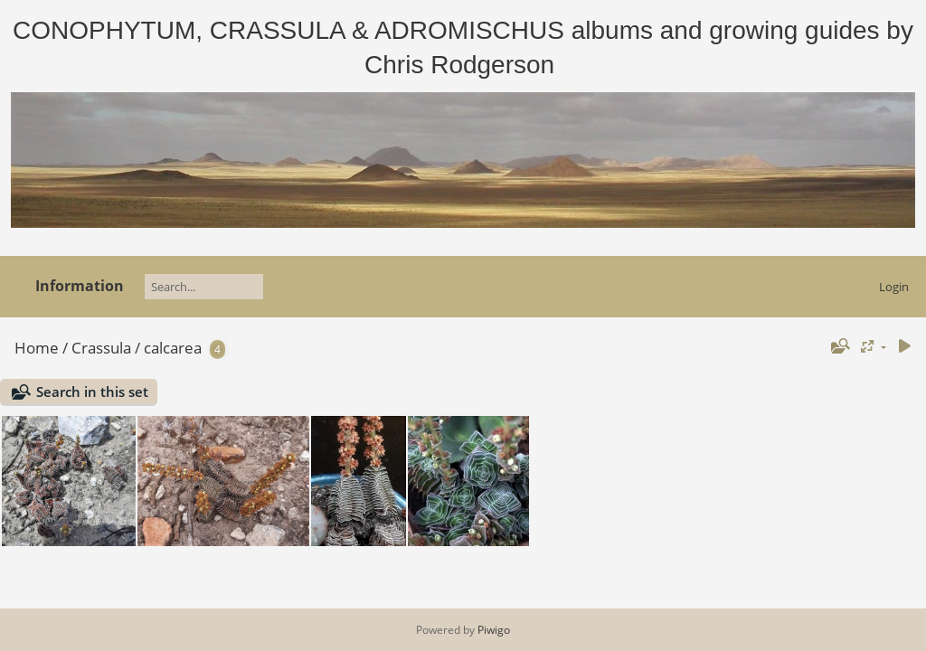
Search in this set (92, 391)
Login (894, 286)
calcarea (173, 347)
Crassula (101, 347)
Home (36, 347)
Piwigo (493, 629)
